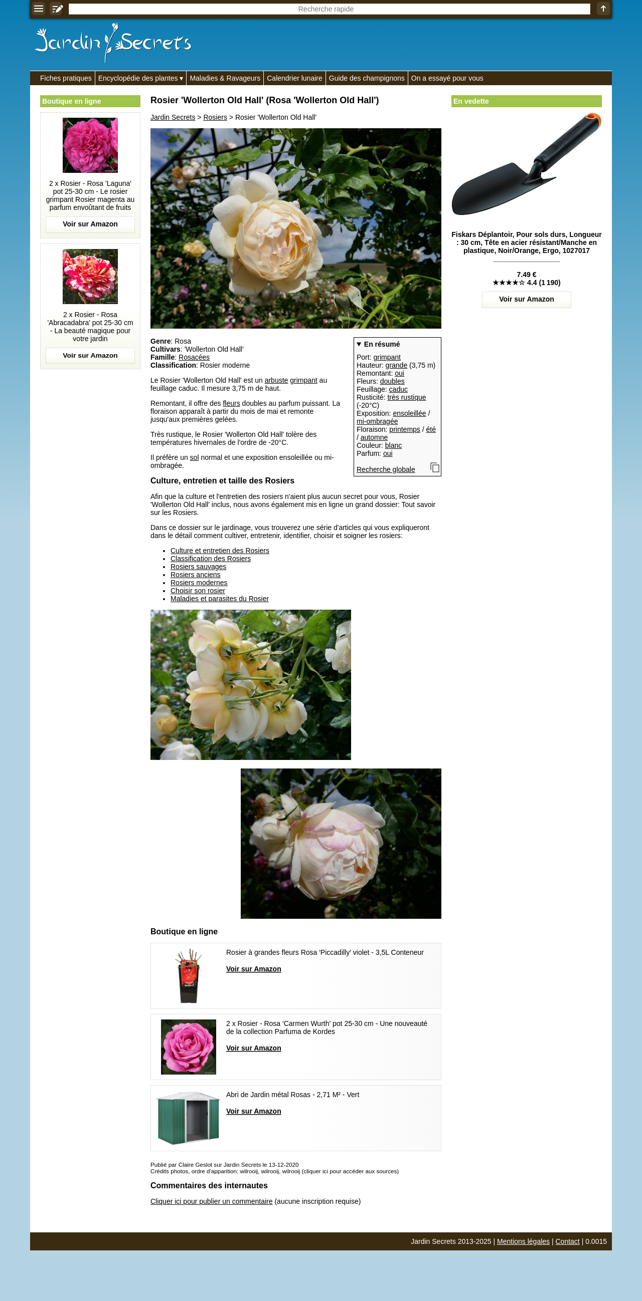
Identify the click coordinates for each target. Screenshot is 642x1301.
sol (194, 457)
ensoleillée (409, 413)
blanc (393, 445)
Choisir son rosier (198, 591)
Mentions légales (523, 1241)
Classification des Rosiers (211, 559)
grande (397, 365)
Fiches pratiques (66, 78)
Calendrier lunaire (295, 78)
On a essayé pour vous (447, 78)
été (431, 429)
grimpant (386, 357)
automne (374, 437)
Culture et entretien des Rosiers (220, 551)
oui (399, 373)
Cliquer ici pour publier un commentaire (211, 1201)
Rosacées (194, 357)
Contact (568, 1241)
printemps (404, 429)
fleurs (231, 403)
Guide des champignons (367, 78)
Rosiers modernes (199, 583)
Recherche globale (386, 469)
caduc (398, 389)
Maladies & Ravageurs (225, 78)
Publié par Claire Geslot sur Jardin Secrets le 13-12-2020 (224, 1164)
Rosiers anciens (196, 575)
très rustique (406, 397)
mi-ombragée (377, 421)
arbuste (276, 380)
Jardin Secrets (172, 117)
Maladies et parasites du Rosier (220, 599)
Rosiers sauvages (198, 567)
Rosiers (215, 117)
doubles (392, 381)
